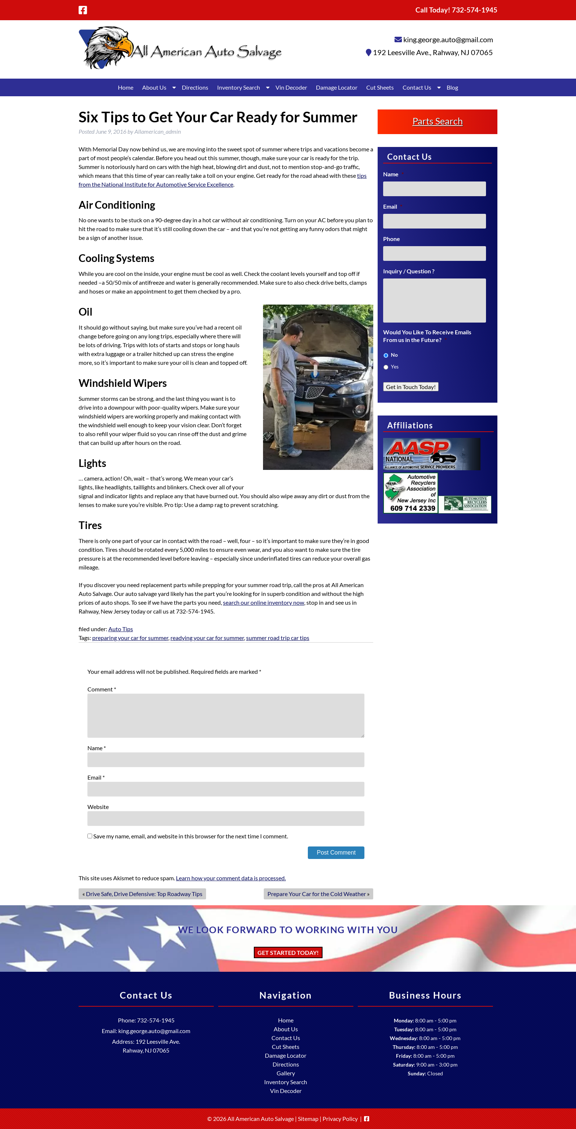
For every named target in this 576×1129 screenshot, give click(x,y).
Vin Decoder (291, 87)
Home (125, 87)
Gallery (286, 1072)
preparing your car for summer (130, 637)
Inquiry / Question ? (409, 270)
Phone (391, 238)
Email (96, 777)
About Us (154, 87)
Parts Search (438, 120)
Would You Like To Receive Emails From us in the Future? (427, 335)
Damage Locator (336, 87)
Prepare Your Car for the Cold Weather (316, 893)
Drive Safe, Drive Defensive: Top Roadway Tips (144, 893)
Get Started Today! (288, 952)
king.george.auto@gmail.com (448, 39)
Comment (101, 689)
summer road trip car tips (277, 637)
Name (96, 747)
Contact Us (417, 87)
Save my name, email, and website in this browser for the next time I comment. (190, 836)
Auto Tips (120, 628)
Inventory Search (238, 87)
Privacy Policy (340, 1118)
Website (98, 806)
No (394, 355)
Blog (452, 87)
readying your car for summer (207, 637)
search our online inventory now (263, 602)
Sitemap (308, 1118)
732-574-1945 (155, 1020)
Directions (195, 87)
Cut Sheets (380, 87)
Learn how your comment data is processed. (231, 877)
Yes (395, 366)
